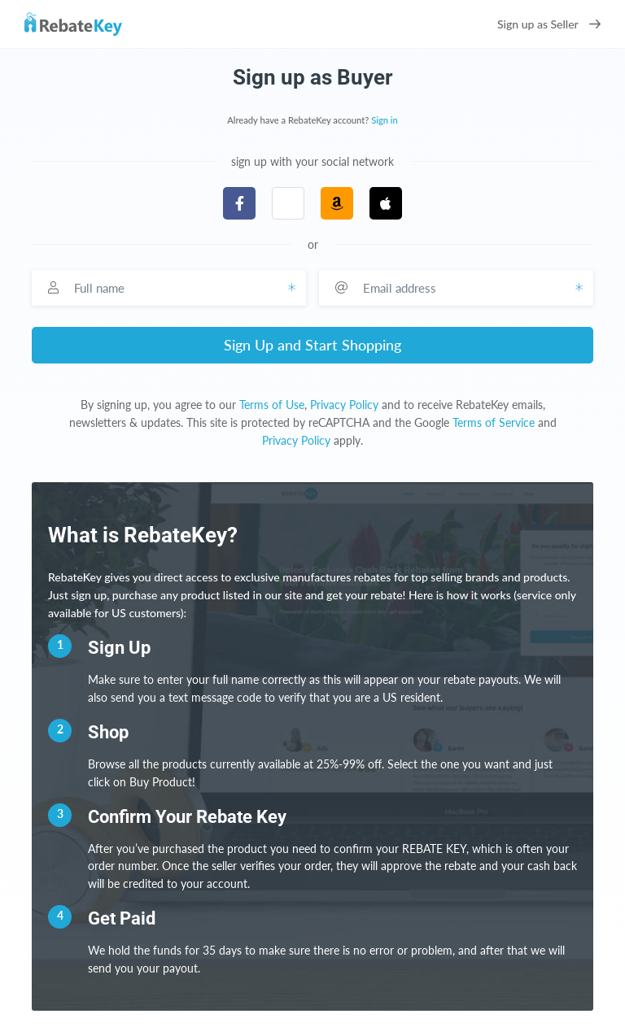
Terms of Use (271, 404)
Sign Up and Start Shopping (312, 345)
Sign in (384, 120)
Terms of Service (493, 422)
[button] (288, 203)
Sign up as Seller (549, 24)
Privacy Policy (344, 404)
